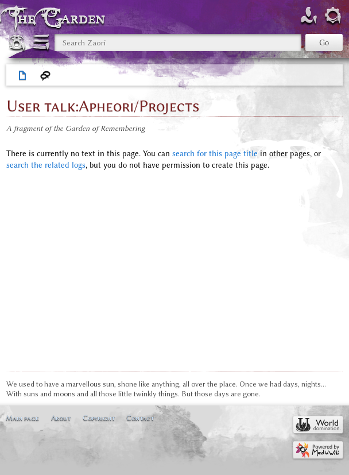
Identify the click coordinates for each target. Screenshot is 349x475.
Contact (140, 418)
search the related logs (46, 165)
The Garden (59, 18)
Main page (22, 418)
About (61, 418)
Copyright (99, 418)
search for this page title (215, 154)
